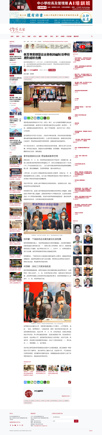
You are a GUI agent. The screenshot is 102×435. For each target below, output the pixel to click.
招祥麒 (47, 77)
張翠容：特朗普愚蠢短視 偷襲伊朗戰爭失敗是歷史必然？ (16, 205)
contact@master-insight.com (40, 425)
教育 (17, 36)
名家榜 (62, 36)
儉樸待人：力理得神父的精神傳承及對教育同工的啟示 (29, 371)
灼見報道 (52, 70)
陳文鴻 (85, 100)
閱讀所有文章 (66, 396)
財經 (29, 36)
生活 (34, 36)
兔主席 (85, 93)
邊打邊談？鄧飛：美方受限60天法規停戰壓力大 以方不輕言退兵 (16, 99)
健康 (40, 36)
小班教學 (43, 77)
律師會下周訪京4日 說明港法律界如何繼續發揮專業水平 (15, 58)
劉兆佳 (85, 117)
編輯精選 (85, 143)
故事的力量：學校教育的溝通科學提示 (53, 371)
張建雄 (85, 166)
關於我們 (76, 36)
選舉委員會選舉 (27, 79)
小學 (35, 41)
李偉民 (85, 62)
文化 (23, 36)
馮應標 (85, 214)
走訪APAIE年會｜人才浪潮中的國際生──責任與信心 (15, 120)
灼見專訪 (12, 95)
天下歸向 (85, 98)
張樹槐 (85, 124)
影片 (57, 36)
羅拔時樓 (85, 123)
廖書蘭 (85, 158)
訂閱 (76, 421)
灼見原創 (26, 77)
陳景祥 (85, 111)
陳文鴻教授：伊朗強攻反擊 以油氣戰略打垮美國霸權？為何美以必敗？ (87, 207)
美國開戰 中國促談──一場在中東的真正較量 (87, 108)
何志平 (85, 135)
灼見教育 (12, 116)
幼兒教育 (39, 41)
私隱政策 (90, 430)
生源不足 (61, 77)
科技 (51, 36)
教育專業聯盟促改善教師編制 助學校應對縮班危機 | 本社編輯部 (55, 41)
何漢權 (37, 77)
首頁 (24, 41)
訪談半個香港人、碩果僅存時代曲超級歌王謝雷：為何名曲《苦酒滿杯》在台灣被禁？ (87, 60)
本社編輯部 (34, 70)
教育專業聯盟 (54, 77)
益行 (84, 150)
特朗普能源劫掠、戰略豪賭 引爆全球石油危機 (87, 133)
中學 (31, 41)
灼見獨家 (32, 77)
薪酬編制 (66, 77)
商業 (46, 36)
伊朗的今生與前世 (87, 212)
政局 (12, 36)
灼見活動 (69, 36)
